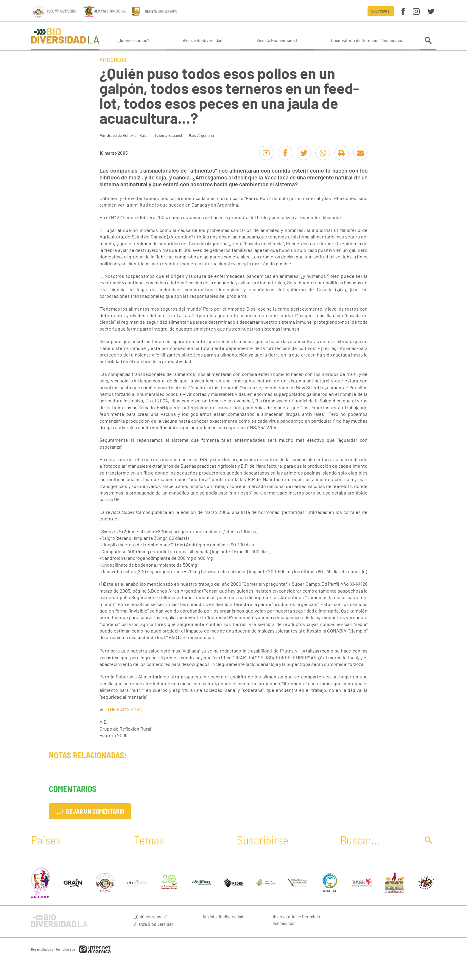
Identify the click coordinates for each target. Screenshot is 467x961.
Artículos (112, 59)
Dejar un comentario (89, 811)
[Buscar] (378, 839)
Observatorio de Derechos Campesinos (367, 40)
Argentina (205, 135)
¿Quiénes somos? (132, 40)
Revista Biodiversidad (276, 40)
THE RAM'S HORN (125, 709)
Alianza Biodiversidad (202, 40)
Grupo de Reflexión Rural (127, 135)
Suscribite (380, 11)
